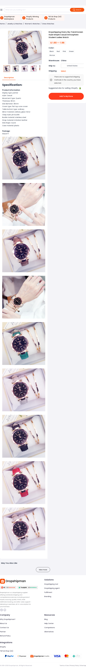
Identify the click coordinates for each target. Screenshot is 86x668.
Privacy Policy (74, 665)
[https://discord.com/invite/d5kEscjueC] (4, 610)
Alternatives (49, 632)
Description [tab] (9, 77)
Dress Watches (48, 24)
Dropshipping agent (52, 588)
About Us (3, 623)
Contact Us (4, 627)
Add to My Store (66, 96)
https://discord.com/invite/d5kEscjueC (4, 610)
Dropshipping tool (51, 584)
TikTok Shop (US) (6, 651)
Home (2, 24)
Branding (47, 596)
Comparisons (49, 627)
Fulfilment (48, 592)
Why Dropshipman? (7, 619)
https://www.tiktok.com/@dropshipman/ (1, 610)
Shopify (3, 647)
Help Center (49, 623)
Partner (3, 632)
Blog (46, 619)
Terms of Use (64, 665)
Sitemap (83, 665)
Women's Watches (32, 24)
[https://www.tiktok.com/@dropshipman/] (1, 610)
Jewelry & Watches (14, 24)
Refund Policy (5, 636)
